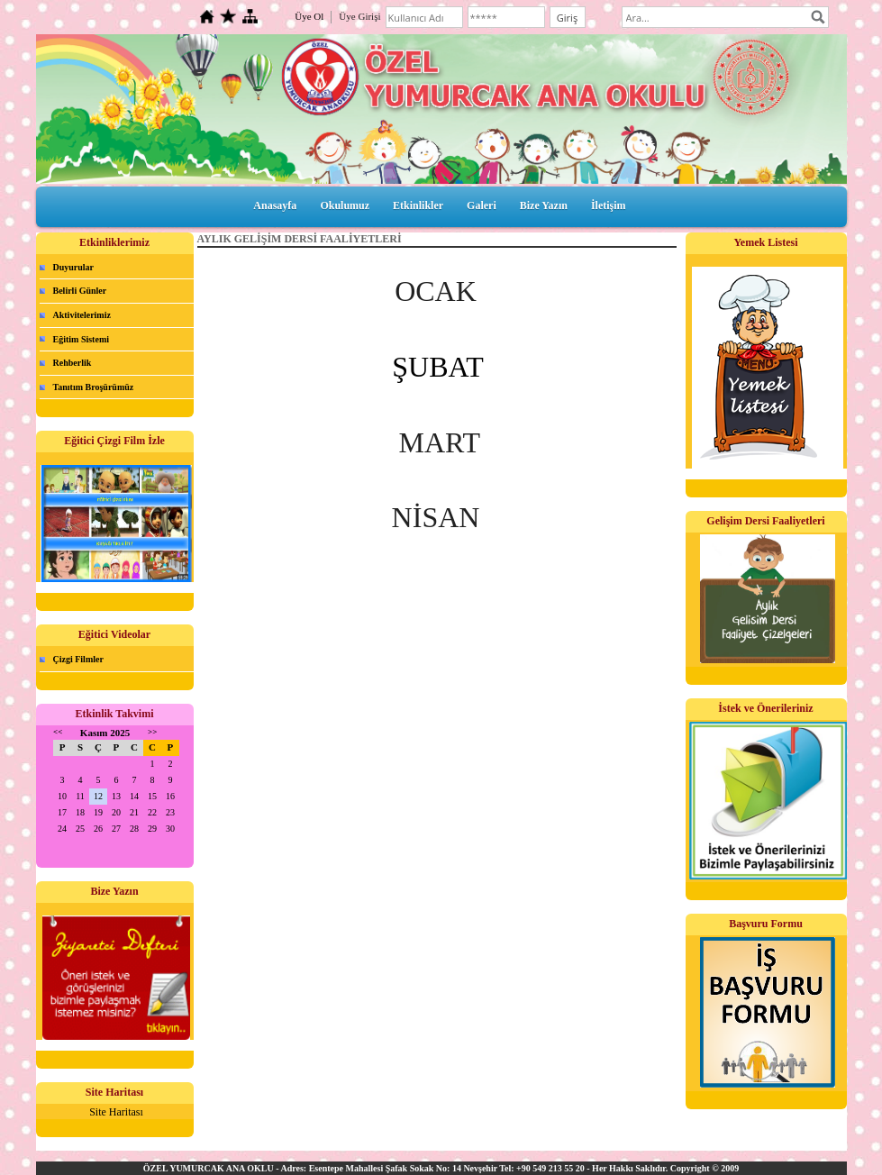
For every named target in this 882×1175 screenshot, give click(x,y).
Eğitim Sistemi (81, 339)
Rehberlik (72, 363)
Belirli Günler (80, 291)
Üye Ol (309, 16)
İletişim (608, 205)
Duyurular (74, 267)
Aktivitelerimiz (82, 315)
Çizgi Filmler (78, 659)
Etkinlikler (418, 205)
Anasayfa (274, 205)
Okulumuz (344, 205)
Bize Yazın (544, 205)
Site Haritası (116, 1112)
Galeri (481, 205)
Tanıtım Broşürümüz (93, 387)
